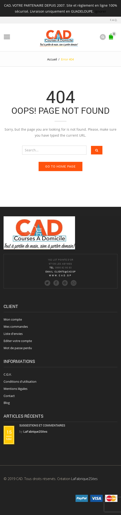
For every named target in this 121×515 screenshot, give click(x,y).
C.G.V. (8, 374)
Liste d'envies (13, 334)
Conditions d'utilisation (20, 381)
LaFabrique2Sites (84, 478)
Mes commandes (16, 326)
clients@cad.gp (65, 271)
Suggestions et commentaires (42, 425)
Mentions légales (15, 388)
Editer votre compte (18, 341)
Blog (7, 403)
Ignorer (100, 11)
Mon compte (13, 319)
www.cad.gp (60, 275)
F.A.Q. (113, 20)
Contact (9, 396)
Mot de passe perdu (18, 348)
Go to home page (60, 166)
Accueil (52, 59)
